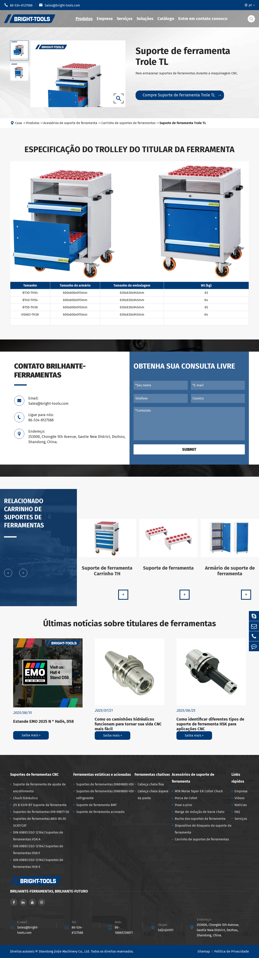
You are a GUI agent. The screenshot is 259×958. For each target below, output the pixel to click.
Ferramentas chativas (152, 774)
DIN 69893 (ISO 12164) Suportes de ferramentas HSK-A (38, 835)
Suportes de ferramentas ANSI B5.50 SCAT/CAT (39, 822)
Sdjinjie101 (165, 930)
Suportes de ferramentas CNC (34, 774)
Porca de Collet (186, 798)
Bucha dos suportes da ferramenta (200, 819)
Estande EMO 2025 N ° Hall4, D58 (43, 721)
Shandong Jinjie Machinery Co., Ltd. (64, 951)
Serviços (125, 18)
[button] (8, 576)
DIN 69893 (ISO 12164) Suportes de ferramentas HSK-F (38, 849)
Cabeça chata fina (151, 784)
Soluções (145, 18)
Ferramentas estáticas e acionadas (102, 774)
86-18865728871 (124, 930)
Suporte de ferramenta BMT (96, 805)
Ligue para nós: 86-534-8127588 (41, 417)
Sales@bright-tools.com (59, 5)
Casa (18, 123)
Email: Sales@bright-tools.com (48, 401)
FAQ (237, 812)
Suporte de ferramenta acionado (100, 812)
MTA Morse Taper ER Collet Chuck (199, 791)
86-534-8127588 (18, 5)
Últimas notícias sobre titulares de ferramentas (129, 623)
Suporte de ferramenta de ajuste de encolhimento (39, 787)
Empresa (105, 18)
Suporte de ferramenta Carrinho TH (107, 574)
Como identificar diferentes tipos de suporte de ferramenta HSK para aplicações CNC (210, 724)
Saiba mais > (31, 735)
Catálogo (165, 18)
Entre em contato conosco (202, 18)
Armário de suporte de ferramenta (230, 574)
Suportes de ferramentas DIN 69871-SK (41, 812)
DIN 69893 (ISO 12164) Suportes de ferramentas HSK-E (38, 863)
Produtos (84, 18)
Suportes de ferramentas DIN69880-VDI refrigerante (105, 794)
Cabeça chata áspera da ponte (153, 794)
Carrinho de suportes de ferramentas (128, 123)
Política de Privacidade (231, 951)
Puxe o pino (183, 805)
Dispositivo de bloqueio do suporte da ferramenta (203, 829)
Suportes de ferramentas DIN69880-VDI (105, 784)
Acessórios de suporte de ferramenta (70, 123)
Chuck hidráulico (25, 798)
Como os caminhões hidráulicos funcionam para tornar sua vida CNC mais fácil (128, 724)
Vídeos (239, 798)
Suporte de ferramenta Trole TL (182, 123)
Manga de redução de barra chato (199, 812)
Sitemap (203, 951)
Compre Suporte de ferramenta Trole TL (182, 95)
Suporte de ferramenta (168, 571)
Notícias (241, 805)
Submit (189, 449)
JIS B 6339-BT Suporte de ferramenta (40, 805)
